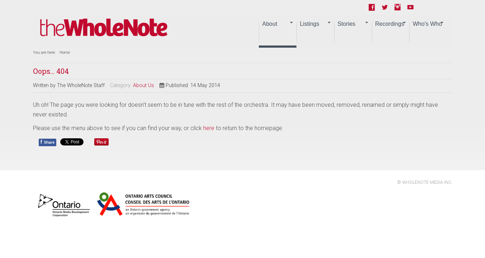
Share (47, 142)
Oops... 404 (51, 71)
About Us (143, 85)
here (208, 128)
